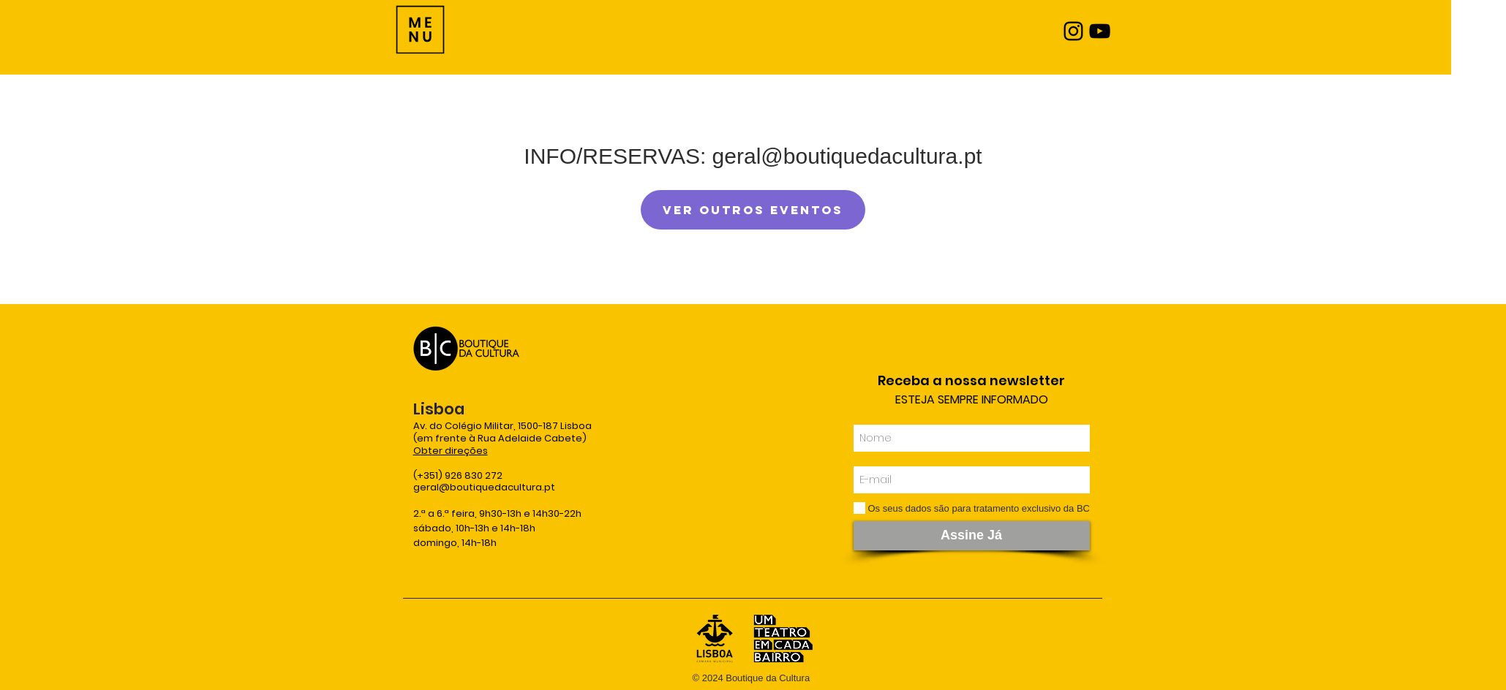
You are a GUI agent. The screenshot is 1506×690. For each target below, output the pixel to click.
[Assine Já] (972, 535)
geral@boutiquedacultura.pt (484, 487)
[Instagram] (1073, 31)
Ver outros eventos (753, 209)
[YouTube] (1099, 31)
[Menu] (420, 29)
